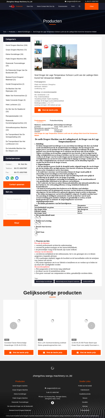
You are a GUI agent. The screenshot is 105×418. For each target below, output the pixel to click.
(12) (13, 104)
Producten (19, 6)
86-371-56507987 (91, 1)
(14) (14, 116)
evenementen (62, 6)
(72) (16, 50)
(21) (14, 78)
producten (12, 32)
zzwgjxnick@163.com (73, 1)
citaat (92, 6)
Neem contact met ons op (45, 6)
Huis (10, 6)
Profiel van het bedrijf (85, 386)
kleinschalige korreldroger (44, 281)
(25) (15, 64)
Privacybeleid (85, 410)
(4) (16, 100)
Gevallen (85, 402)
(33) (15, 110)
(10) (13, 90)
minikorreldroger (88, 281)
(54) (14, 54)
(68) (16, 59)
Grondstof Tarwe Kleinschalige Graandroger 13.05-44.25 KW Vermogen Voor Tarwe (15, 344)
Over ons (30, 6)
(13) (16, 122)
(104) (16, 45)
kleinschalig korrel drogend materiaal (67, 281)
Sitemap (85, 406)
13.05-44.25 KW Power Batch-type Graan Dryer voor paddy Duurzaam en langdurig (85, 344)
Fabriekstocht (85, 390)
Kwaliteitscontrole (85, 394)
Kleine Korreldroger (24, 32)
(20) (16, 71)
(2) (15, 84)
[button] (13, 325)
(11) (15, 143)
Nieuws (85, 398)
